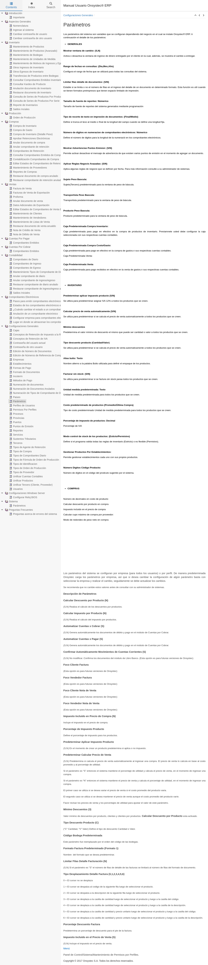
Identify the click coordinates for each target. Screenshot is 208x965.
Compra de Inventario (23, 126)
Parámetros (17, 401)
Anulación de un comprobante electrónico (33, 314)
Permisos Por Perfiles (23, 410)
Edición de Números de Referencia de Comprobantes (40, 355)
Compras (11, 122)
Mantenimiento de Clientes (25, 213)
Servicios (16, 435)
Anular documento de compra (27, 142)
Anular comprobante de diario (27, 276)
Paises (14, 397)
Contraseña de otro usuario (26, 347)
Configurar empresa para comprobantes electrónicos (39, 318)
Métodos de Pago (20, 380)
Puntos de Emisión (21, 426)
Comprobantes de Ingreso (25, 264)
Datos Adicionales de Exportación (29, 205)
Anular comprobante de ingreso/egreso (32, 280)
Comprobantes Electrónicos (21, 297)
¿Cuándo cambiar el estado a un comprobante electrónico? (43, 309)
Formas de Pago (20, 368)
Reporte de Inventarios (23, 105)
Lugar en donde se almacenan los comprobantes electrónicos (44, 322)
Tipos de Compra (20, 451)
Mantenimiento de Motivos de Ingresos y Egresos (37, 63)
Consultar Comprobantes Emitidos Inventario (35, 80)
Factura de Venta (20, 188)
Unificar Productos (21, 481)
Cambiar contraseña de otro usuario (30, 38)
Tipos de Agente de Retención (27, 447)
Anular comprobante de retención (29, 147)
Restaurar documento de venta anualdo (32, 226)
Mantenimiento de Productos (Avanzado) (33, 51)
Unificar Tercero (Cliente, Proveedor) (31, 485)
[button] (195, 15)
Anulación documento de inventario (30, 88)
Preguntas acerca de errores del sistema (33, 514)
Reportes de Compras (23, 172)
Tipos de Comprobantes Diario (27, 455)
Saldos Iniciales (19, 293)
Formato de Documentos (24, 372)
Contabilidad (13, 255)
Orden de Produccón (22, 117)
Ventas (10, 184)
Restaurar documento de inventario (30, 92)
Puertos (15, 422)
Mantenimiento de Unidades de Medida (32, 59)
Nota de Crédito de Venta (24, 230)
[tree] (30, 263)
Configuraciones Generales (21, 326)
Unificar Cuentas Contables (26, 476)
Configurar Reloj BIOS (23, 497)
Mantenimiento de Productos (26, 47)
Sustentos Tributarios (22, 439)
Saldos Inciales (19, 109)
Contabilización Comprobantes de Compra (34, 159)
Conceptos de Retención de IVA (28, 339)
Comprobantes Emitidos (24, 243)
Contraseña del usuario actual (27, 343)
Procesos (16, 414)
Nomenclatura (18, 26)
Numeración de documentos (26, 385)
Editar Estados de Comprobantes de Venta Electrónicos (41, 209)
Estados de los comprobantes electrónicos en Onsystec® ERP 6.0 (47, 305)
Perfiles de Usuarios (22, 405)
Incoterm (15, 376)
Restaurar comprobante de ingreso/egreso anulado (38, 289)
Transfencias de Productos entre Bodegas (33, 76)
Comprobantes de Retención (26, 151)
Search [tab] (50, 5)
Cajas (14, 330)
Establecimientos (20, 364)
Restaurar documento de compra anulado (33, 176)
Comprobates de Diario (23, 259)
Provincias (16, 418)
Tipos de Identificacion (23, 464)
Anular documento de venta (26, 201)
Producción (12, 113)
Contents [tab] (11, 5)
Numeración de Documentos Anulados (32, 389)
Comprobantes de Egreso (25, 268)
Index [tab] (31, 5)
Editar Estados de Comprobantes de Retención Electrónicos (43, 163)
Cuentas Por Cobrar (17, 247)
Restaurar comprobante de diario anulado (33, 284)
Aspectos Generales (17, 21)
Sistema (11, 501)
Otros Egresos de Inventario (26, 72)
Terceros (15, 443)
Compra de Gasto (20, 130)
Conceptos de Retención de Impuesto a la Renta (37, 334)
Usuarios (16, 489)
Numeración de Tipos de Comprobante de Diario (37, 393)
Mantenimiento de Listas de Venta (29, 222)
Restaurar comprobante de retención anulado (35, 180)
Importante (17, 17)
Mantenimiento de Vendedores (27, 218)
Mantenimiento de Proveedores (28, 168)
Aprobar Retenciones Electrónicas (29, 138)
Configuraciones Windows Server (24, 493)
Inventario (11, 42)
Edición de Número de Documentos (30, 351)
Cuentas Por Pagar (17, 238)
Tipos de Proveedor (21, 472)
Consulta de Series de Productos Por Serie (34, 101)
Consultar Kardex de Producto (27, 84)
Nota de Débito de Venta (24, 234)
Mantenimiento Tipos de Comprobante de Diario (37, 272)
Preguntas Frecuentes (18, 510)
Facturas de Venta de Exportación (29, 193)
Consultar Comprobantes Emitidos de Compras (36, 155)
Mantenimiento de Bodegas (26, 55)
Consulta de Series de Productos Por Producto (36, 97)
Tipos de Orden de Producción (27, 468)
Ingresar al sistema (21, 30)
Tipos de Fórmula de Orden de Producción (34, 460)
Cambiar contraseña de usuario (28, 34)
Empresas (16, 359)
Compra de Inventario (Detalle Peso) (31, 134)
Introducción (13, 13)
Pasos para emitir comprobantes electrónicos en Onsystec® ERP (46, 301)
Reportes (16, 430)
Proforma (16, 197)
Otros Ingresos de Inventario (26, 67)
